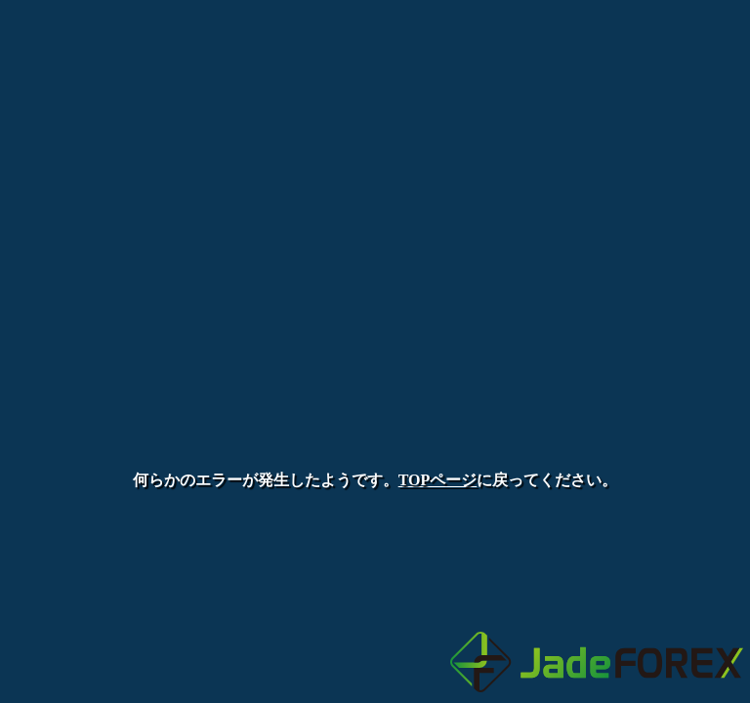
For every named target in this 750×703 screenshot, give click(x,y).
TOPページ (438, 480)
